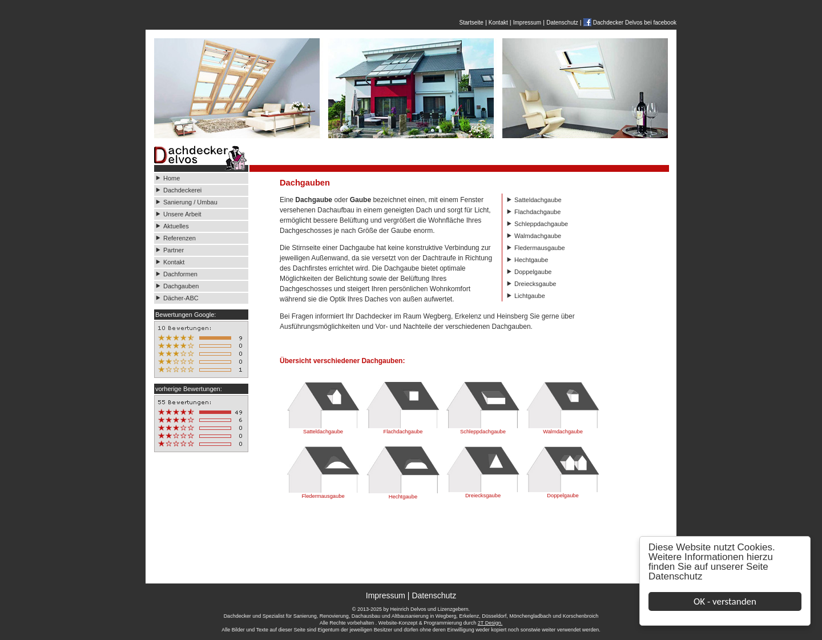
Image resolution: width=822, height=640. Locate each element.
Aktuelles (176, 226)
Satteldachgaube (538, 199)
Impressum (527, 22)
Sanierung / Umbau (190, 202)
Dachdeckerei (182, 190)
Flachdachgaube (537, 211)
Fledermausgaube (539, 247)
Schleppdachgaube (541, 223)
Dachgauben (181, 286)
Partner (173, 250)
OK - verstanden (725, 601)
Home (171, 178)
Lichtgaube (529, 295)
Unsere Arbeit (183, 214)
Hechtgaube (531, 259)
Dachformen (180, 274)
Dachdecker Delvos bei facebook (634, 22)
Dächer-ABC (181, 298)
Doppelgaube (532, 271)
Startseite (471, 22)
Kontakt (498, 22)
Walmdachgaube (537, 235)
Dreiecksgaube (535, 283)
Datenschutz (676, 576)
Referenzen (179, 238)
